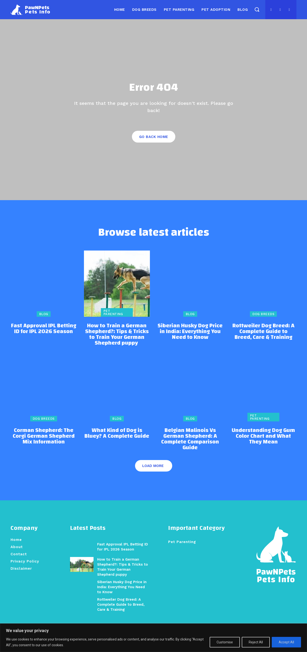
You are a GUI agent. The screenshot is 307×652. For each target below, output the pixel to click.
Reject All (256, 642)
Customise (225, 642)
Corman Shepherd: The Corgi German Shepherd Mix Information (44, 442)
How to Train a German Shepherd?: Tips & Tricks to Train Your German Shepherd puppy (117, 340)
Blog (43, 320)
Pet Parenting (113, 318)
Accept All (286, 642)
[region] (153, 637)
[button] (256, 9)
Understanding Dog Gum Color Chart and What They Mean (263, 442)
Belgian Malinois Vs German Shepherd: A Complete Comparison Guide (190, 445)
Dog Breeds (263, 320)
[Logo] (31, 10)
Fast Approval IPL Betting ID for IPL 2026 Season (43, 335)
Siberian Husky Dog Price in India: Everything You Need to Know (190, 338)
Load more (153, 472)
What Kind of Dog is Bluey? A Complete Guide (116, 439)
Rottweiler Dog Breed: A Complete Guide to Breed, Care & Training (263, 338)
